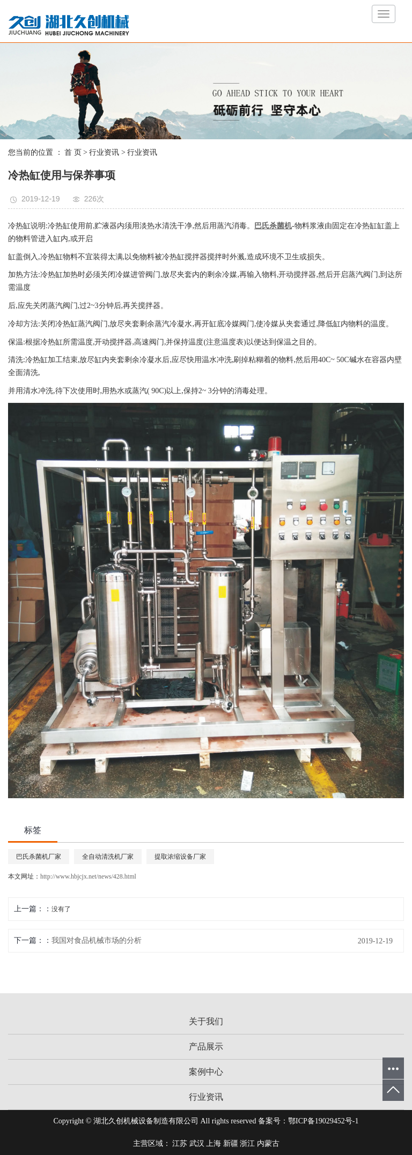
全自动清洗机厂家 (108, 856)
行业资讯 (104, 152)
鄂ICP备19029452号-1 (323, 1121)
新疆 (230, 1143)
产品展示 (206, 1046)
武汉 (196, 1143)
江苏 (179, 1143)
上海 (213, 1143)
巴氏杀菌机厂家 (38, 856)
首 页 (73, 152)
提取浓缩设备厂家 (180, 856)
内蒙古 (268, 1143)
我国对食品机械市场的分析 (97, 940)
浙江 (247, 1143)
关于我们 (206, 1021)
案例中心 (206, 1071)
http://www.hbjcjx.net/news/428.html (88, 876)
